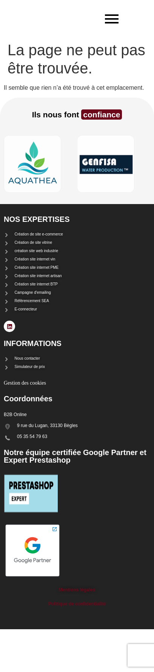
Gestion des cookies (25, 383)
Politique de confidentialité (77, 604)
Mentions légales (77, 589)
